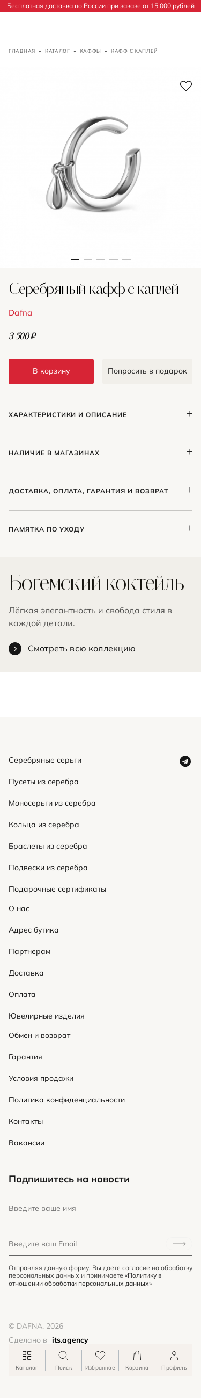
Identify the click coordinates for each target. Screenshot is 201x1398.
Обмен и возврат (39, 1035)
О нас (19, 908)
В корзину (51, 371)
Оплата (22, 994)
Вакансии (26, 1143)
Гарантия (25, 1057)
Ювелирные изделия (47, 1016)
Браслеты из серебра (48, 846)
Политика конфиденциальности (67, 1100)
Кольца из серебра (44, 824)
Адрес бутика (34, 930)
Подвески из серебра (48, 867)
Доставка (26, 973)
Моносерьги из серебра (52, 803)
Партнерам (29, 951)
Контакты (26, 1121)
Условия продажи (41, 1078)
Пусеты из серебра (44, 781)
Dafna (21, 312)
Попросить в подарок (147, 371)
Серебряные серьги (45, 760)
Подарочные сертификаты (57, 889)
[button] (88, 167)
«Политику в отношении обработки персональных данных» (85, 1279)
